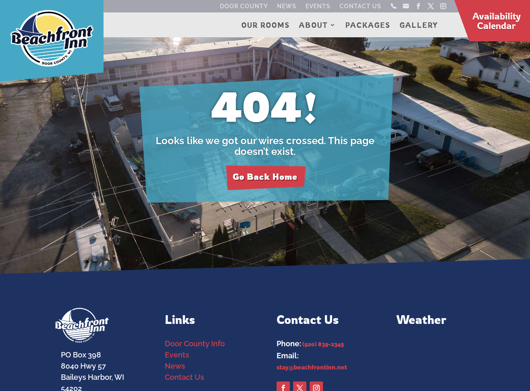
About (313, 25)
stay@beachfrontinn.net (312, 367)
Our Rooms (265, 25)
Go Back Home (265, 176)
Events (318, 6)
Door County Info (195, 343)
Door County (244, 6)
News (286, 6)
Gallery (419, 25)
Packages (367, 25)
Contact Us (360, 6)
